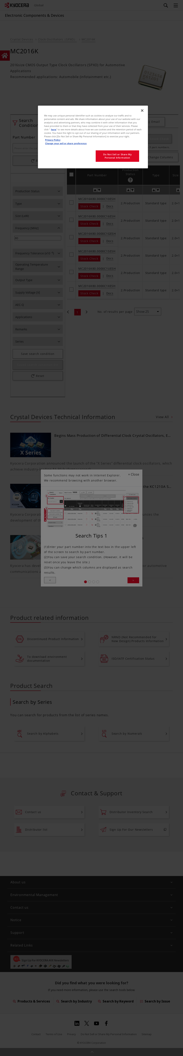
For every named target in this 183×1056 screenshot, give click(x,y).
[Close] (142, 110)
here (53, 129)
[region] (93, 137)
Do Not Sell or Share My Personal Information (117, 156)
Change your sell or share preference (66, 143)
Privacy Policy (52, 139)
